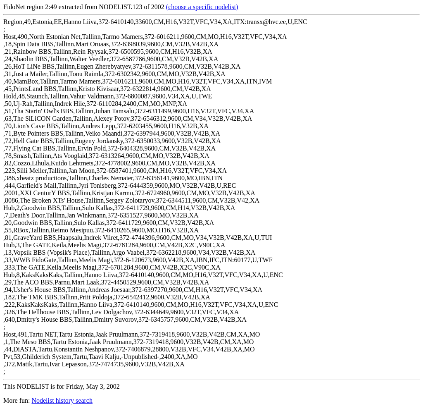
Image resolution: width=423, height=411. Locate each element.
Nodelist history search (62, 400)
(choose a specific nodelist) (202, 6)
